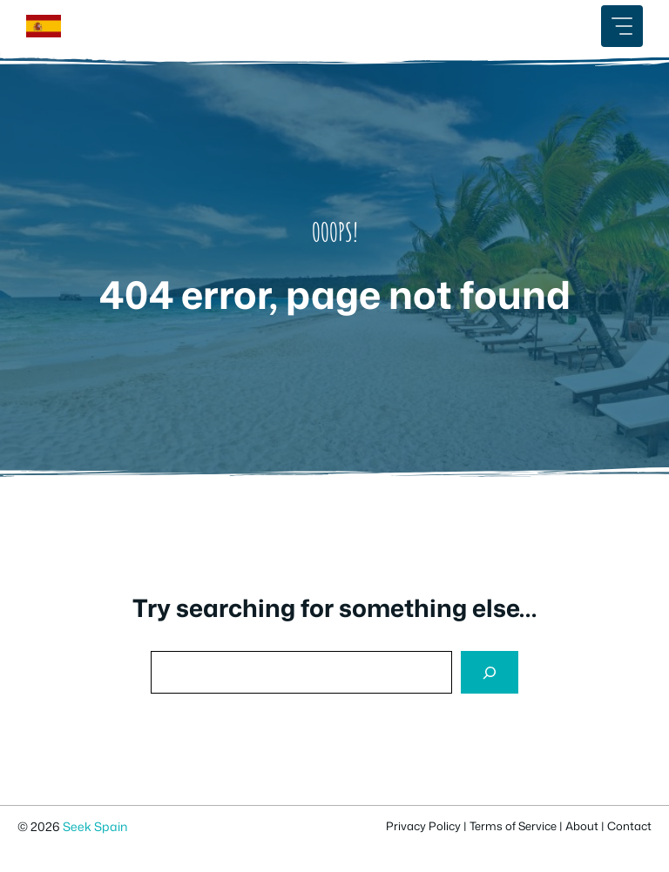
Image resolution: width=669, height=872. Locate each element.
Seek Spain (95, 826)
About (581, 826)
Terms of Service (513, 826)
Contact (629, 826)
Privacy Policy (423, 826)
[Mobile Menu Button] (622, 26)
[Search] (489, 672)
